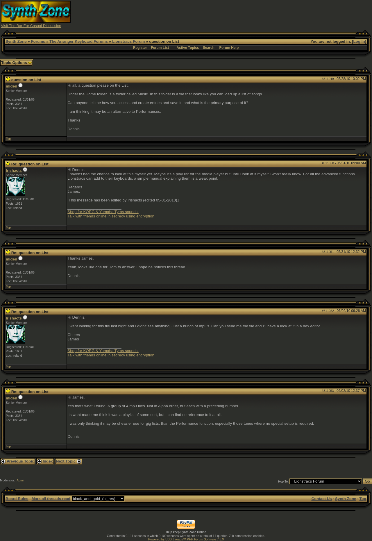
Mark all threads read (51, 499)
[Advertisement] (265, 14)
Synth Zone (16, 41)
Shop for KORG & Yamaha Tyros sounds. (102, 212)
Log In (359, 41)
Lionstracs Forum (128, 41)
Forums (38, 41)
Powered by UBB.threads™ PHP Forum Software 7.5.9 (186, 539)
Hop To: (283, 481)
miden (11, 86)
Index (45, 461)
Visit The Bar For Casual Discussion (31, 26)
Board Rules (17, 499)
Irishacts (14, 170)
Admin (21, 480)
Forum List (160, 48)
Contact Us (321, 499)
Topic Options (16, 62)
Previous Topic (17, 461)
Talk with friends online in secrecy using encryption (110, 216)
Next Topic (68, 461)
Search (208, 48)
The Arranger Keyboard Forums (78, 41)
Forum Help (229, 48)
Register (140, 48)
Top (8, 138)
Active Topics (187, 48)
